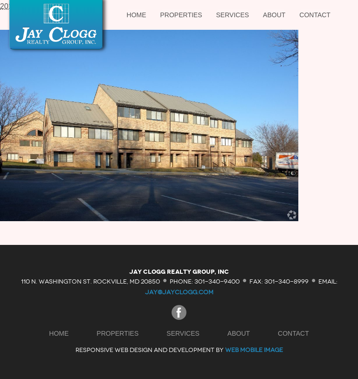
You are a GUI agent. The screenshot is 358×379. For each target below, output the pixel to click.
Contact (314, 15)
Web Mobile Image (254, 349)
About (274, 15)
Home (136, 15)
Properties (181, 15)
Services (232, 15)
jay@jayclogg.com (179, 292)
